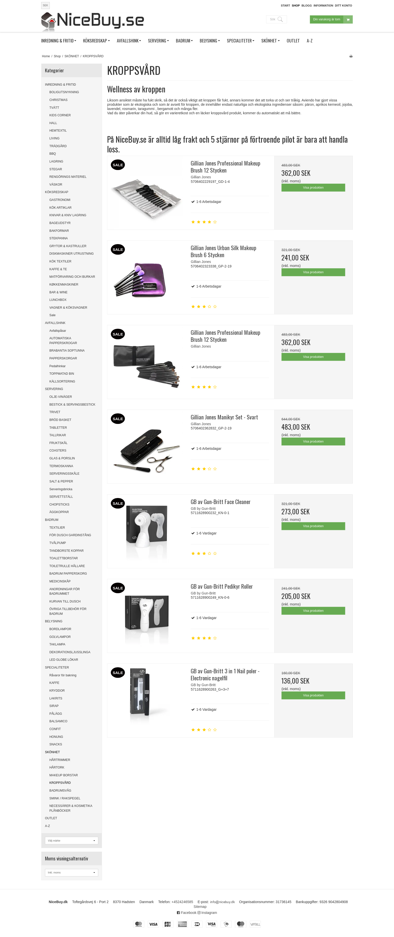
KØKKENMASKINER (64, 284)
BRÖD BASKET (60, 420)
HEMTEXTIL (58, 130)
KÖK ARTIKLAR (61, 207)
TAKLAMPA (58, 644)
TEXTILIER (57, 527)
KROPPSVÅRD (60, 783)
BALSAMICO (58, 721)
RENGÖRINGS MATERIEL (68, 177)
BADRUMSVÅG (60, 790)
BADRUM (51, 520)
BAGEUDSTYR (60, 223)
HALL (53, 123)
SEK (45, 5)
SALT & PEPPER (61, 481)
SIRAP (54, 706)
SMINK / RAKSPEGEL (65, 798)
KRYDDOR (57, 690)
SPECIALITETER (57, 667)
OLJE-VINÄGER (61, 397)
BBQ (53, 153)
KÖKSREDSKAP (56, 192)
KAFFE (54, 683)
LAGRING (56, 161)
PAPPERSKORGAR (63, 358)
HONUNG (56, 737)
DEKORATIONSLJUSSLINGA (70, 652)
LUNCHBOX (58, 300)
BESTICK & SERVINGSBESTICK (72, 404)
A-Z (47, 826)
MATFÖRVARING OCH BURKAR (72, 277)
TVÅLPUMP (58, 543)
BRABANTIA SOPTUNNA (67, 350)
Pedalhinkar (58, 366)
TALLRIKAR (58, 435)
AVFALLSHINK (55, 323)
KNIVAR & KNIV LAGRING (68, 215)
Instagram (207, 913)
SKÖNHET (52, 752)
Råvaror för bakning (63, 675)
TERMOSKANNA (61, 466)
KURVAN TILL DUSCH (65, 601)
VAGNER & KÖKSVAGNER (68, 307)
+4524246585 (182, 902)
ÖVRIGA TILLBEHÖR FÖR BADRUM (68, 611)
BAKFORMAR (59, 231)
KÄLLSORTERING (62, 381)
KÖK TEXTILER (61, 261)
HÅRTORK (57, 767)
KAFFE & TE (58, 269)
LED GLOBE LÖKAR (64, 660)
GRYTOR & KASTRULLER (68, 246)
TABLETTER (58, 427)
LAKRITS (56, 698)
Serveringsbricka (61, 489)
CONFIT (55, 729)
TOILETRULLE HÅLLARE (67, 566)
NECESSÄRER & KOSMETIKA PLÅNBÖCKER (71, 808)
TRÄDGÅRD (58, 146)
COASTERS (58, 450)
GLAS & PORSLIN (62, 458)
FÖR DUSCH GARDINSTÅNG (70, 535)
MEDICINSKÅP (60, 581)
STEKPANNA (59, 238)
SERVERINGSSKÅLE (65, 473)
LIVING (55, 138)
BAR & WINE (59, 292)
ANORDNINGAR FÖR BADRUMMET (65, 591)
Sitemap (200, 907)
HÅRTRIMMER (60, 760)
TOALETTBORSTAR (64, 558)
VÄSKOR (56, 184)
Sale (53, 315)
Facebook (186, 913)
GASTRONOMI (60, 200)
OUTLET (51, 818)
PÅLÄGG (56, 713)
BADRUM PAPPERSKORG (68, 573)
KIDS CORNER (60, 115)
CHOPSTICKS (60, 504)
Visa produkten (313, 187)
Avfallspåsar (58, 331)
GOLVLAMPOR (60, 637)
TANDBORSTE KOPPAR (67, 551)
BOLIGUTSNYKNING (64, 92)
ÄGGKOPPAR (59, 512)
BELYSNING (53, 621)
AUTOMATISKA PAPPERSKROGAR (63, 341)
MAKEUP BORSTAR (64, 775)
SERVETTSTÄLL (61, 497)
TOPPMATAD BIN (62, 373)
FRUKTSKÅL (59, 443)
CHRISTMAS (59, 100)
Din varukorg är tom (333, 19)
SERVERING (54, 389)
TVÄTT (54, 107)
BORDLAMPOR (60, 629)
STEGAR (56, 169)
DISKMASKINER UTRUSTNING (72, 253)
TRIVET (55, 412)
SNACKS (56, 744)
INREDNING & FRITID (60, 84)
